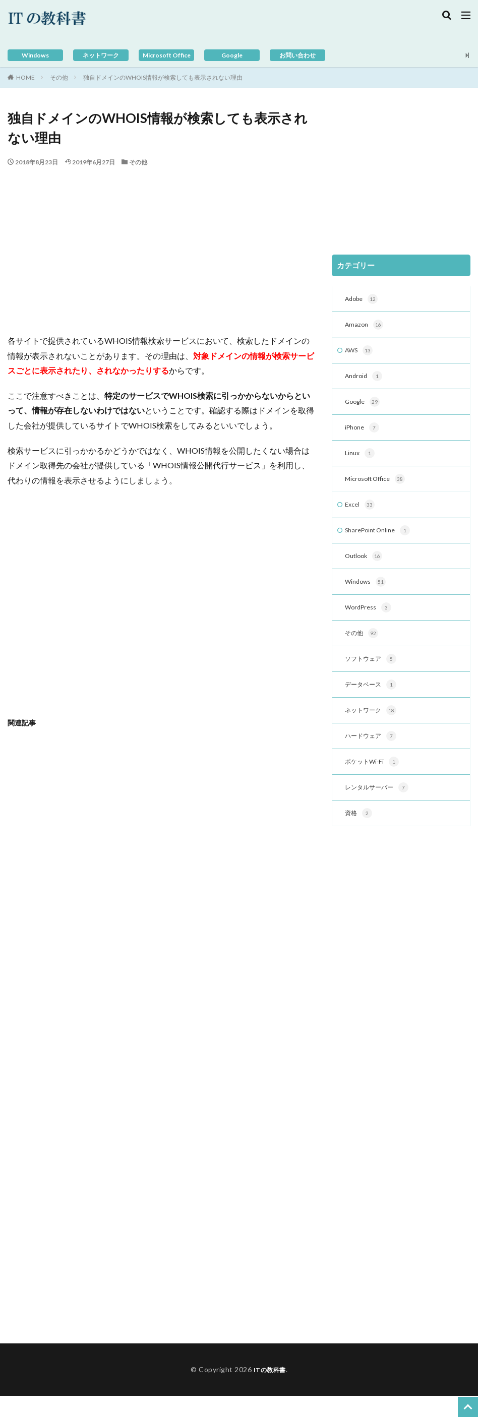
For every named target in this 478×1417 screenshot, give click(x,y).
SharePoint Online (381, 540)
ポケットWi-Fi (374, 781)
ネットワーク (101, 55)
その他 (59, 77)
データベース (373, 701)
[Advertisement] (162, 242)
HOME (25, 77)
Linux (361, 460)
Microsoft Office (166, 55)
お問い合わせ (297, 55)
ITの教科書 (269, 1390)
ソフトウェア (373, 674)
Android (365, 380)
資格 (359, 834)
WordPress (370, 620)
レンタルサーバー (380, 808)
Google (232, 55)
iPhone (363, 433)
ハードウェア (373, 754)
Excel (361, 514)
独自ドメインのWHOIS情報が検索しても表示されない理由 (163, 77)
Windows (35, 55)
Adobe (363, 300)
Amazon (365, 327)
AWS (360, 353)
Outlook (365, 567)
